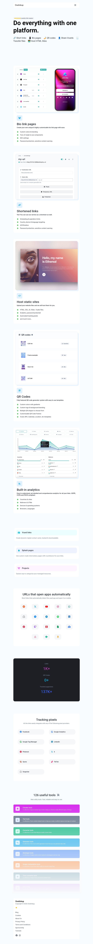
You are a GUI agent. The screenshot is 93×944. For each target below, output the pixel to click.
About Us (18, 918)
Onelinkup (19, 5)
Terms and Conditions (22, 925)
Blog (16, 912)
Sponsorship (19, 928)
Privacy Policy (20, 922)
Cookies (18, 915)
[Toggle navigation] (75, 5)
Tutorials (18, 931)
